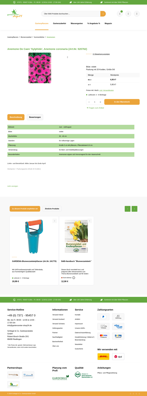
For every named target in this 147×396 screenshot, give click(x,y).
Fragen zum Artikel (95, 108)
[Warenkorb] (128, 14)
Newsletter (78, 344)
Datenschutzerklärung (82, 333)
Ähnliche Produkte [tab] (52, 209)
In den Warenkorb (122, 102)
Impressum (79, 324)
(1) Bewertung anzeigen (101, 54)
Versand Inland (57, 315)
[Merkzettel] (120, 14)
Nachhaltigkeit (57, 337)
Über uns (55, 346)
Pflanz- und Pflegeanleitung (107, 373)
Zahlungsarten (57, 328)
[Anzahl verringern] (89, 102)
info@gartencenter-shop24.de (19, 325)
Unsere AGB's (80, 328)
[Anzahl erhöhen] (100, 102)
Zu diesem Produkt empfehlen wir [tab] (25, 209)
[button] (12, 186)
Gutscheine (79, 349)
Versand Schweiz (58, 324)
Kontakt (77, 315)
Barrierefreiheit (57, 341)
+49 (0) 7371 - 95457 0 (21, 315)
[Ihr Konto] (137, 14)
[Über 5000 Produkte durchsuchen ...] (70, 14)
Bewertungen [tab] (35, 117)
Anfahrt (77, 319)
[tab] (15, 117)
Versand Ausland (58, 319)
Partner (55, 333)
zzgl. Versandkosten (106, 90)
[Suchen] (103, 14)
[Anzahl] (95, 102)
